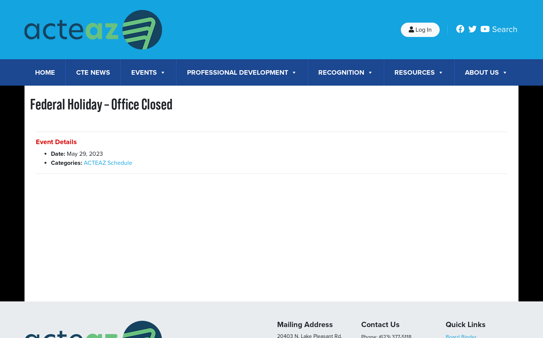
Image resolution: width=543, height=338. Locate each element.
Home (45, 72)
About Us (486, 72)
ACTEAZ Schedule (108, 163)
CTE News (93, 72)
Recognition (345, 72)
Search (504, 29)
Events (148, 72)
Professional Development (242, 72)
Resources (419, 72)
